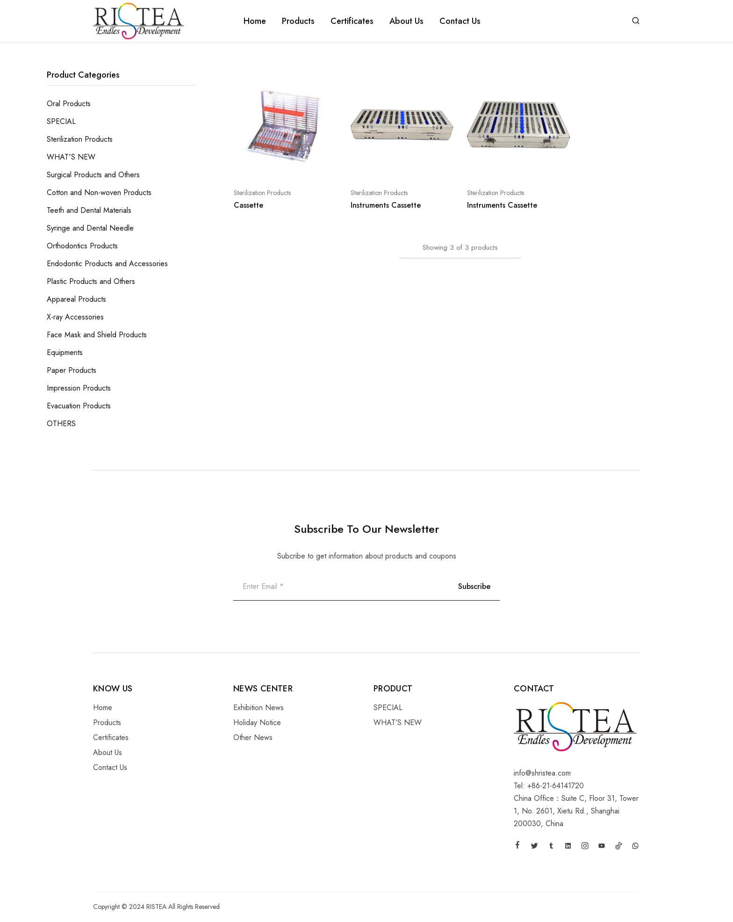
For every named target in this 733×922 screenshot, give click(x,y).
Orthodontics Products (82, 245)
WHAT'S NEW (71, 157)
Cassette (248, 205)
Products (298, 21)
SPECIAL (61, 121)
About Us (406, 21)
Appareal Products (76, 299)
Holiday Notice (257, 722)
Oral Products (69, 103)
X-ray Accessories (75, 317)
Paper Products (71, 370)
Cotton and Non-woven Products (99, 192)
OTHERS (61, 423)
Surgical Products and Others (93, 174)
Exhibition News (258, 707)
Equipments (65, 352)
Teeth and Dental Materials (89, 210)
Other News (253, 737)
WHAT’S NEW (398, 722)
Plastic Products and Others (91, 281)
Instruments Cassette (386, 205)
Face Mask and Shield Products (97, 334)
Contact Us (460, 21)
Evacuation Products (79, 405)
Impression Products (79, 388)
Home (255, 21)
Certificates (352, 21)
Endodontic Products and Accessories (107, 263)
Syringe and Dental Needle (90, 228)
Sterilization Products (262, 192)
